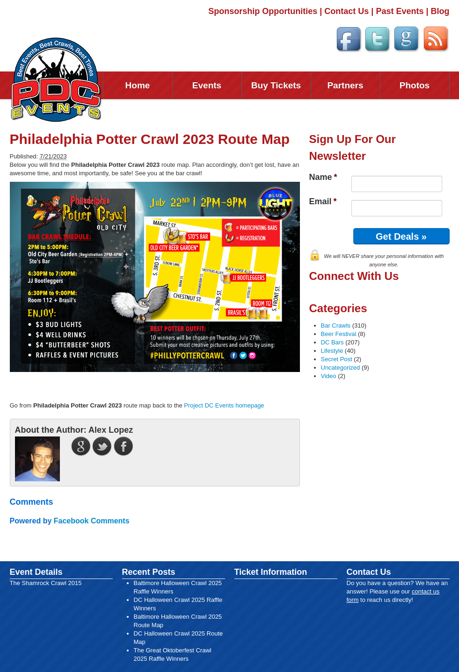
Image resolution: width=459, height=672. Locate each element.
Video (328, 375)
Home (137, 85)
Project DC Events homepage (224, 405)
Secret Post (336, 359)
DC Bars (332, 342)
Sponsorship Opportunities (262, 11)
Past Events (399, 11)
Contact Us (346, 11)
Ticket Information (270, 572)
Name (323, 177)
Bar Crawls (336, 325)
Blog (440, 11)
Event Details (36, 572)
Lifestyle (332, 350)
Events (206, 85)
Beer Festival (339, 333)
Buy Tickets (276, 85)
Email (323, 201)
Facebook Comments (92, 521)
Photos (415, 85)
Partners (345, 85)
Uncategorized (340, 367)
